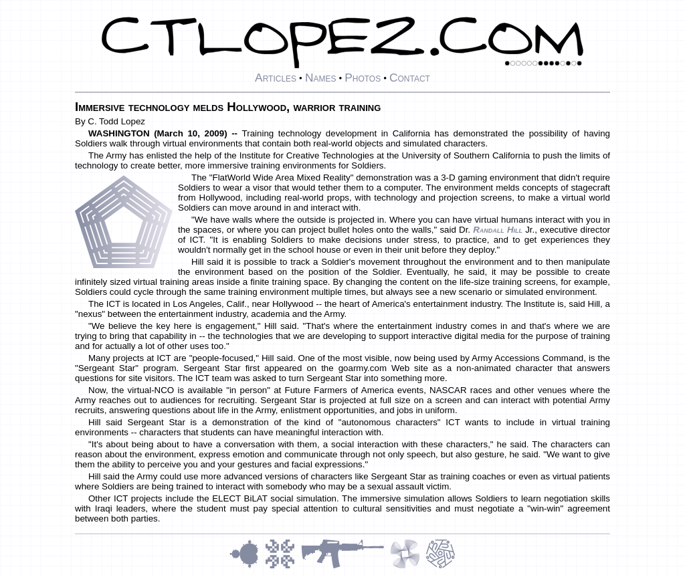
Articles (275, 77)
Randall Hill (497, 230)
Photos (363, 77)
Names (320, 77)
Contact (409, 77)
